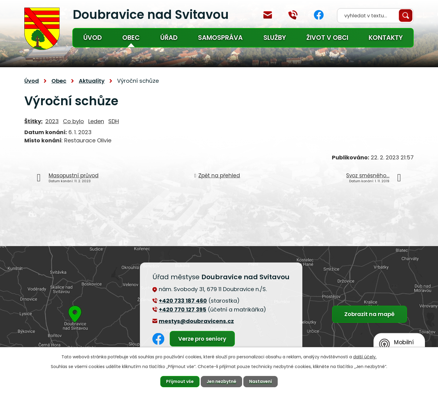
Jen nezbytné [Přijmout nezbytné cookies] (221, 381)
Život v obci (327, 37)
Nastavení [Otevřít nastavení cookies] (260, 381)
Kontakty (386, 37)
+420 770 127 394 (292, 14)
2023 (52, 121)
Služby (274, 37)
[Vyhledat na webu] (375, 15)
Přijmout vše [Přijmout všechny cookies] (180, 381)
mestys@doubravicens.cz (267, 15)
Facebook (319, 14)
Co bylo (73, 121)
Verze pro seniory (202, 339)
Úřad (169, 37)
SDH (113, 121)
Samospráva (220, 37)
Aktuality (92, 81)
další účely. (365, 357)
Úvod (92, 37)
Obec (131, 37)
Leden (96, 121)
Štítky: (33, 121)
